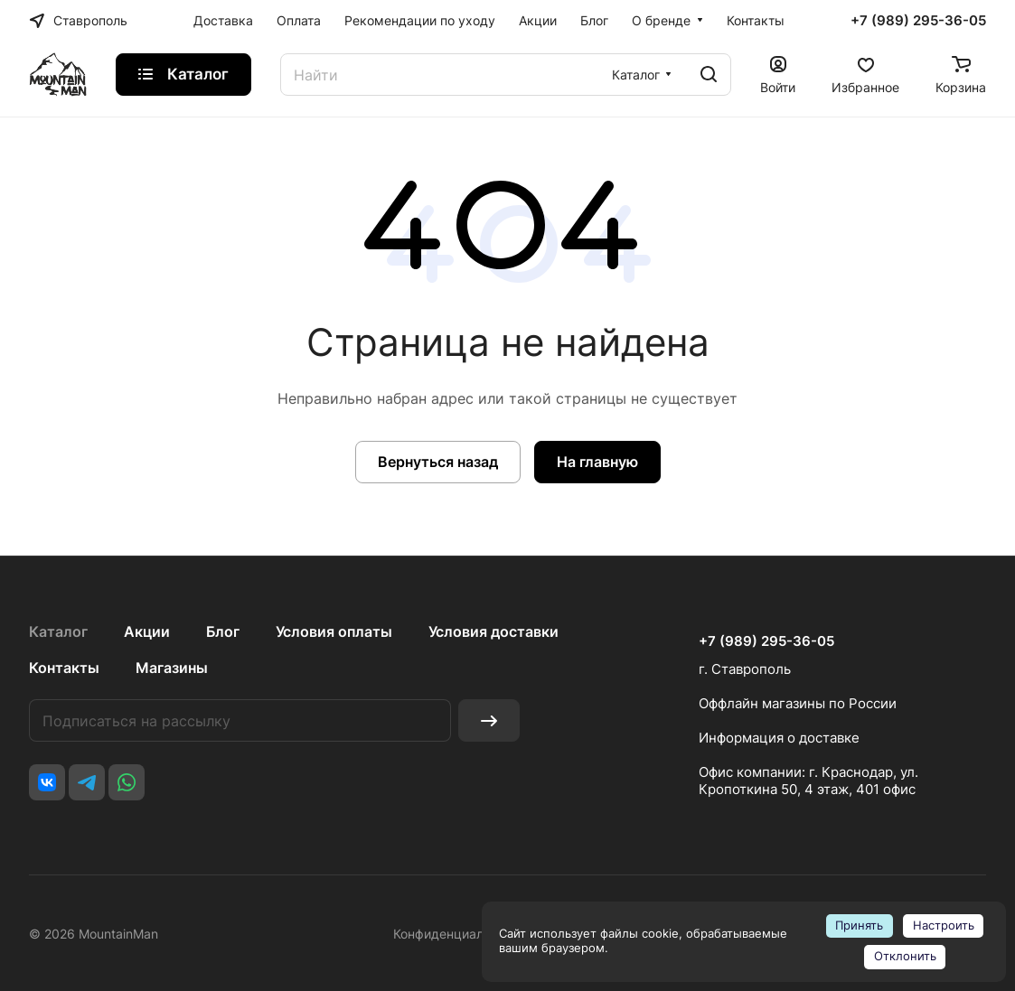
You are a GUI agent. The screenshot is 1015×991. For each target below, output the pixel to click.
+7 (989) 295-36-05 (918, 21)
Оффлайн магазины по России (798, 703)
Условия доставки (493, 631)
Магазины (172, 668)
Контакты (64, 668)
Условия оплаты (334, 631)
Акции (147, 631)
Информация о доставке (779, 737)
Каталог (58, 631)
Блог (223, 631)
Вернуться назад (438, 462)
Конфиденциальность (459, 933)
